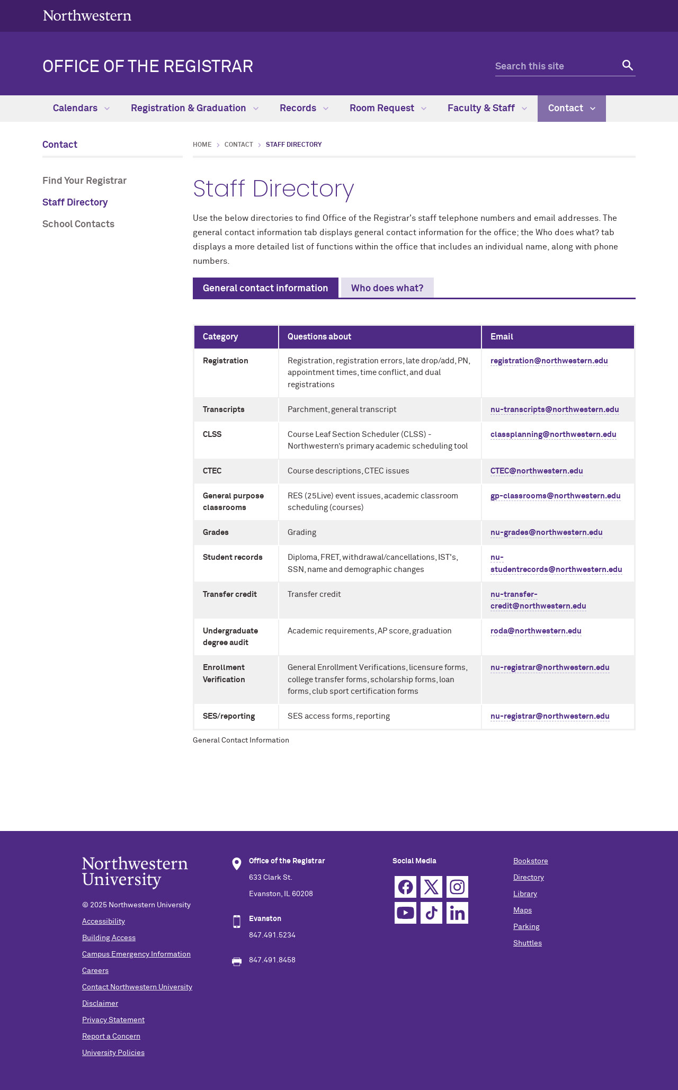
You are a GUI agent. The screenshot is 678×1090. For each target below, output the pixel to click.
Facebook (405, 887)
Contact (571, 108)
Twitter (431, 887)
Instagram (457, 887)
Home (202, 145)
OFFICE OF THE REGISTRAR (147, 67)
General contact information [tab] (265, 288)
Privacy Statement (113, 1020)
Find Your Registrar (84, 181)
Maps (522, 910)
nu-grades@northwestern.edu (546, 533)
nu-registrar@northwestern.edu (550, 668)
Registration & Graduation (194, 108)
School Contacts (78, 224)
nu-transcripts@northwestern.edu (554, 410)
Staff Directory (75, 203)
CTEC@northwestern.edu (536, 471)
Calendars (81, 108)
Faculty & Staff (487, 108)
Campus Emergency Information (136, 954)
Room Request (388, 108)
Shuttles (527, 943)
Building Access (109, 938)
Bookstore (530, 861)
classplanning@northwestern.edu (553, 435)
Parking (526, 927)
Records (304, 108)
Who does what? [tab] (387, 288)
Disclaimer (100, 1003)
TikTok (431, 913)
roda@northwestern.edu (536, 631)
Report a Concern (111, 1036)
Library (525, 894)
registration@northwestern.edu (549, 361)
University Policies (113, 1053)
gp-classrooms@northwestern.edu (555, 496)
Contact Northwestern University (137, 987)
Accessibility (103, 921)
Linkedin (457, 913)
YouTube (405, 913)
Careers (95, 971)
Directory (528, 877)
